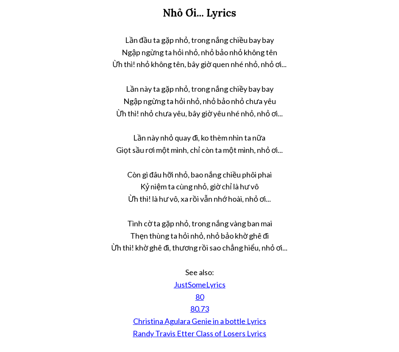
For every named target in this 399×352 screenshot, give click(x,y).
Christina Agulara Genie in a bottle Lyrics (199, 321)
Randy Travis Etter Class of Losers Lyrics (199, 333)
